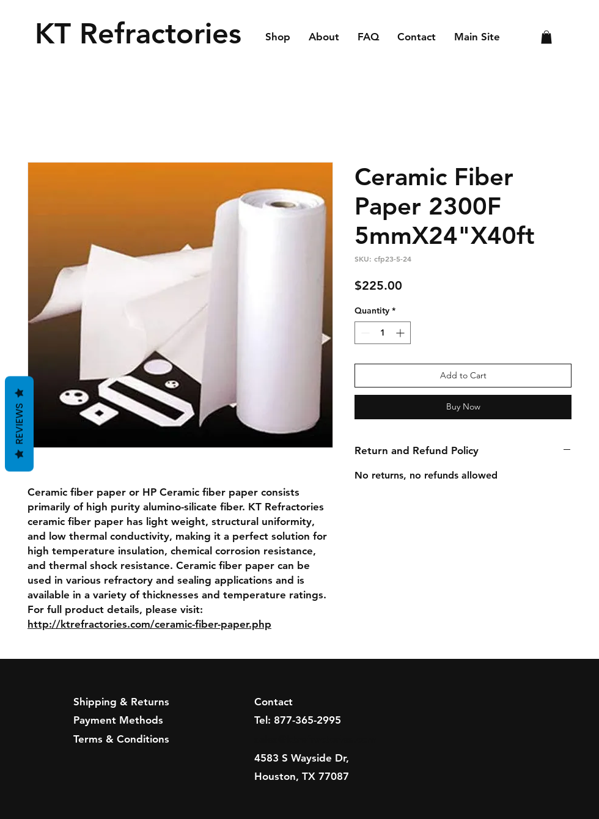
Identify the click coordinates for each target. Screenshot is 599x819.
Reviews (19, 424)
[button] (546, 37)
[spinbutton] (383, 332)
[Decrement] (364, 332)
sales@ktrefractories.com (315, 739)
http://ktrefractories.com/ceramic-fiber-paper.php (149, 624)
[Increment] (401, 332)
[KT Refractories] (142, 33)
